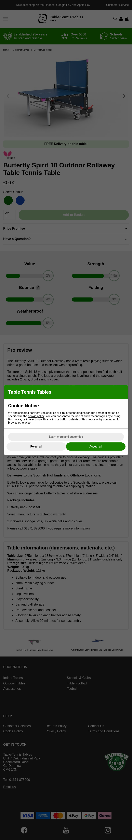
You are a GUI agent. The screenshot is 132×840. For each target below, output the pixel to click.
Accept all (95, 446)
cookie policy (36, 416)
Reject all (36, 446)
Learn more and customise (66, 436)
